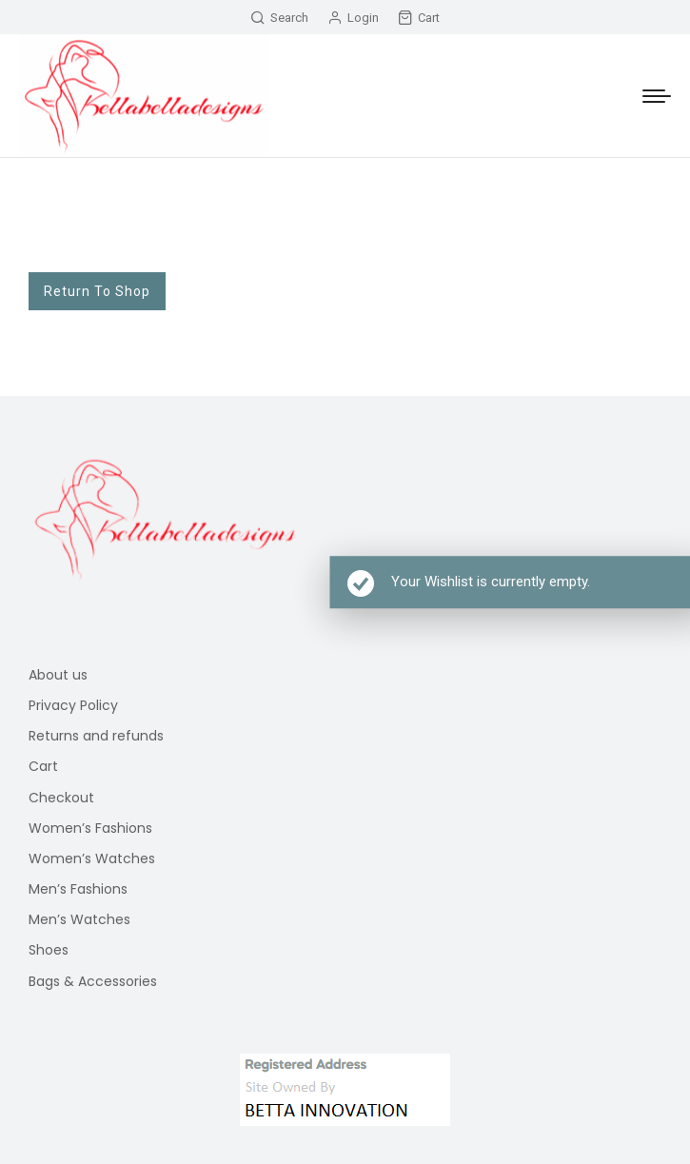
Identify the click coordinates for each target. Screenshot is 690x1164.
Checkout (61, 797)
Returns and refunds (96, 735)
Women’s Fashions (90, 828)
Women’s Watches (92, 858)
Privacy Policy (73, 705)
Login (353, 18)
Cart (419, 18)
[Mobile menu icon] (656, 96)
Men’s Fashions (78, 888)
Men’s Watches (79, 919)
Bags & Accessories (93, 981)
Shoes (49, 949)
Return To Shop (97, 291)
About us (58, 674)
